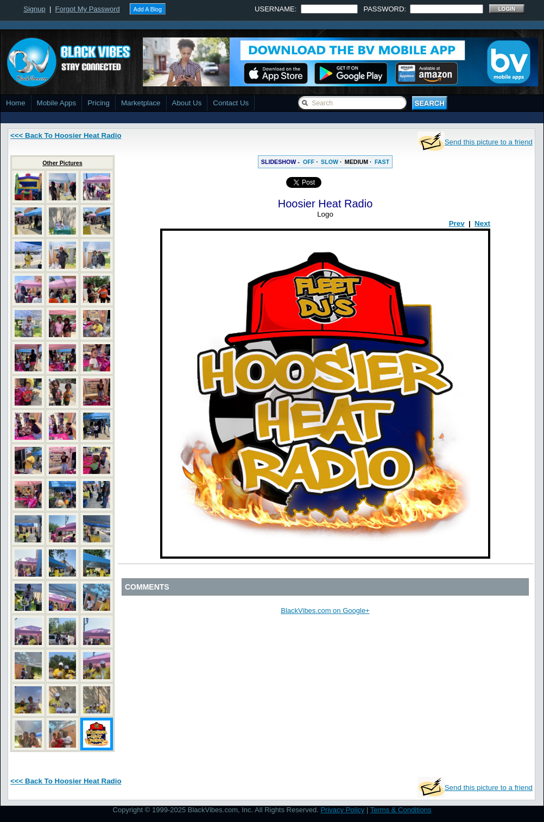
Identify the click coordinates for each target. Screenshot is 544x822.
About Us (187, 103)
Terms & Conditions (401, 810)
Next (482, 223)
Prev (457, 223)
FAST (382, 162)
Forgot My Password (87, 9)
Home (16, 103)
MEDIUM (356, 162)
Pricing (98, 103)
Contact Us (231, 103)
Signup (34, 9)
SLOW (329, 162)
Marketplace (141, 103)
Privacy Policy (342, 810)
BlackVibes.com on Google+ (325, 610)
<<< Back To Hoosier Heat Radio (66, 135)
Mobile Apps (57, 103)
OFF (308, 162)
